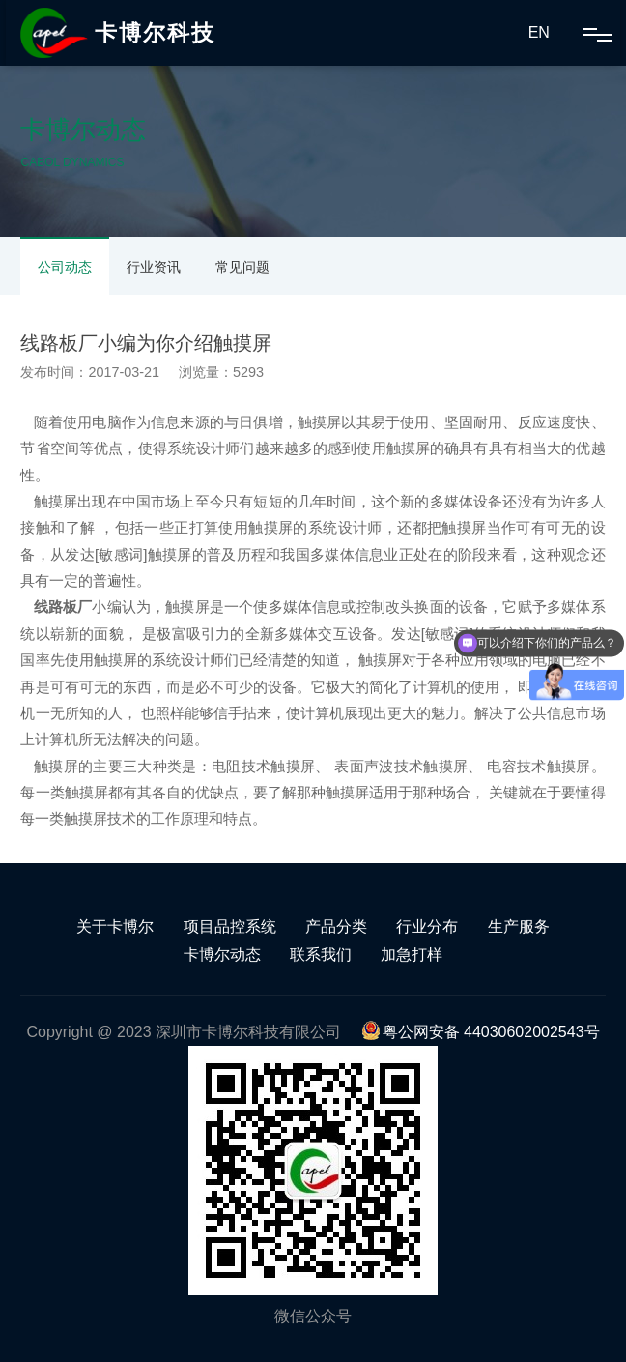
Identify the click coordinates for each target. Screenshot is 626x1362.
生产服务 (519, 926)
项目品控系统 (230, 926)
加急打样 (411, 954)
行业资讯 (154, 267)
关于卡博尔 (115, 926)
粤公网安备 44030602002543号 (480, 1032)
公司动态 (65, 267)
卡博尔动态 (222, 954)
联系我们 (321, 954)
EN (539, 32)
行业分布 (427, 926)
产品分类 (336, 926)
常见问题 (242, 267)
